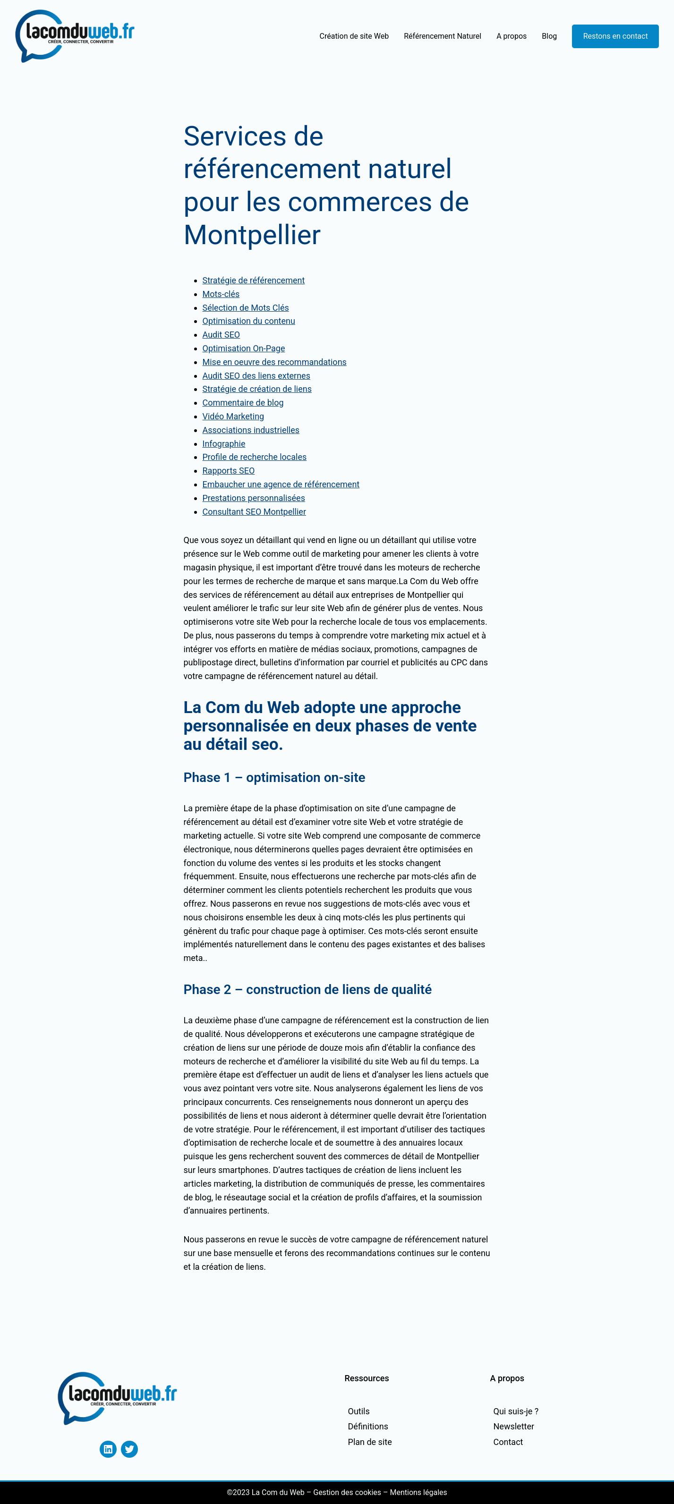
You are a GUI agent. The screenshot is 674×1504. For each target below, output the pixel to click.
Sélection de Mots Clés (246, 308)
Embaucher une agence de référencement (281, 484)
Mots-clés (221, 294)
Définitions (368, 1426)
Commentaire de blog (243, 403)
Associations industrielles (251, 430)
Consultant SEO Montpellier (255, 512)
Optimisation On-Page (244, 348)
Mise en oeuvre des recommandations (275, 362)
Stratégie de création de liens (257, 389)
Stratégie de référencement (254, 280)
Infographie (224, 444)
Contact (508, 1442)
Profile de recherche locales (255, 457)
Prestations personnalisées (254, 498)
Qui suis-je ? (516, 1411)
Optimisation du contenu (249, 321)
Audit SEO (221, 335)
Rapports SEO (229, 471)
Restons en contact (615, 36)
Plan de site (370, 1442)
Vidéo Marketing (233, 416)
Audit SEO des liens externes (256, 376)
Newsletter (514, 1426)
